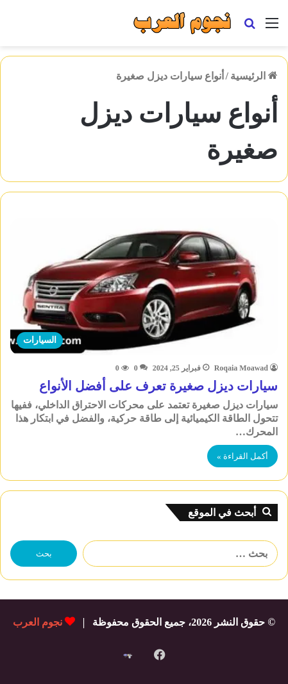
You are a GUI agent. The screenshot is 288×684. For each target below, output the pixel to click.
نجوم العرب (37, 622)
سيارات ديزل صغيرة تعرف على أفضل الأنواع (158, 386)
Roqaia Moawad (241, 367)
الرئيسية (254, 76)
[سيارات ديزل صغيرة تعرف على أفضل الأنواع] (144, 286)
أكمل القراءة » (242, 456)
